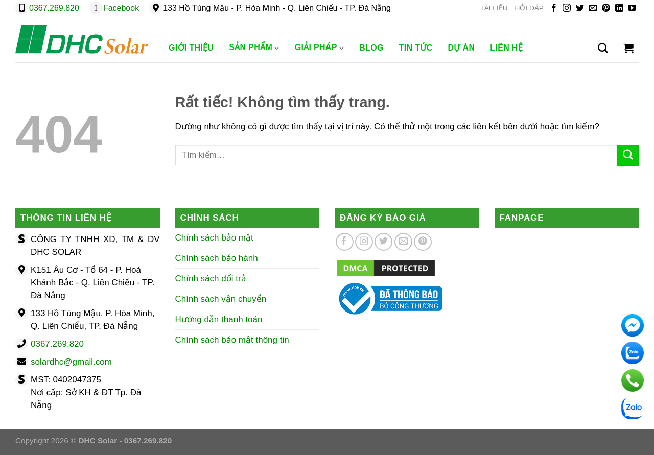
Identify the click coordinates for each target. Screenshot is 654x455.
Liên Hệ (506, 47)
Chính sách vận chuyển (221, 299)
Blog (371, 47)
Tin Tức (416, 47)
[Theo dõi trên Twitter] (580, 8)
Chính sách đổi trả (210, 278)
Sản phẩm (254, 48)
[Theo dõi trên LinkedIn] (619, 8)
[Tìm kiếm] (603, 48)
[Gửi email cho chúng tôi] (593, 8)
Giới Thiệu (191, 47)
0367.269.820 (54, 8)
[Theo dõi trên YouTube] (632, 8)
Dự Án (461, 47)
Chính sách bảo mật (214, 238)
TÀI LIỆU (493, 8)
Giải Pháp (319, 48)
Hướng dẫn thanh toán (219, 319)
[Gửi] (628, 155)
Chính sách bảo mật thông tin (232, 340)
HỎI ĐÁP (529, 8)
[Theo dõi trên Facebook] (554, 8)
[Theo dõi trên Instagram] (567, 8)
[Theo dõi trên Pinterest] (606, 8)
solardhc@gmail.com (71, 362)
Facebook (121, 8)
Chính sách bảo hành (216, 258)
